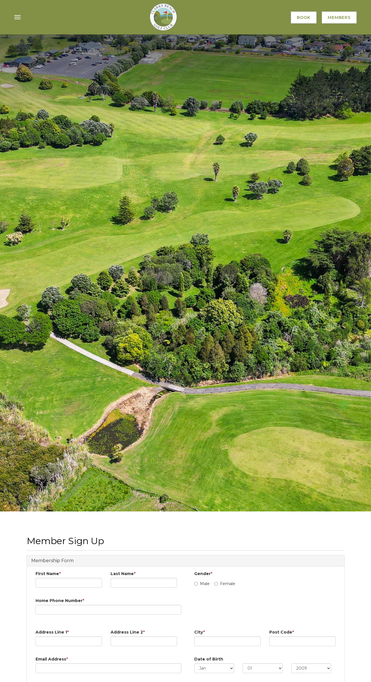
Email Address (52, 659)
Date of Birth (208, 659)
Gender (203, 573)
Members (339, 17)
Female (224, 583)
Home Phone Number (60, 600)
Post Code (281, 632)
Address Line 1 (52, 632)
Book (304, 17)
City (199, 632)
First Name (48, 573)
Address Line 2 (128, 632)
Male (202, 583)
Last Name (123, 573)
